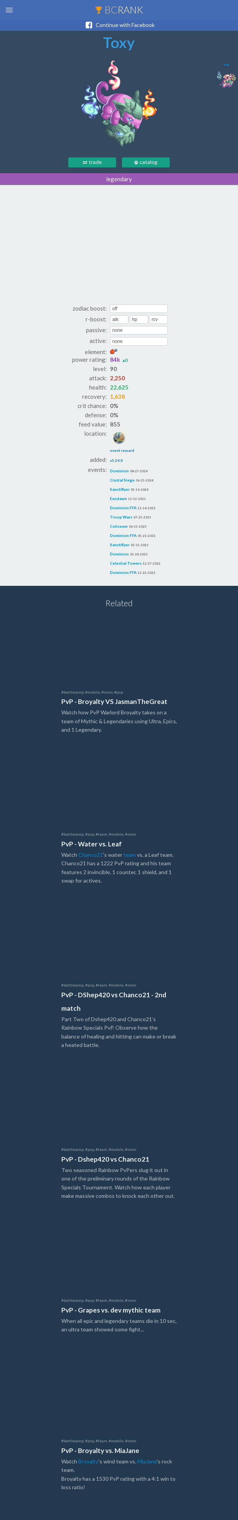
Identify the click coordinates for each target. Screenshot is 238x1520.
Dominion (119, 470)
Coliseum (119, 526)
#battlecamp (72, 692)
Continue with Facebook (119, 25)
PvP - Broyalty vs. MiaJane (100, 1450)
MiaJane (147, 1461)
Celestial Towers (126, 563)
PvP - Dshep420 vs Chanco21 (105, 1159)
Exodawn (118, 498)
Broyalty (88, 1461)
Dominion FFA (123, 507)
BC (119, 9)
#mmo (107, 692)
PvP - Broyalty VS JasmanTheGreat (114, 701)
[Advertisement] (119, 247)
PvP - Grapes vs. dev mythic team (110, 1310)
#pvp (118, 692)
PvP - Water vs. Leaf (91, 844)
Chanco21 (90, 854)
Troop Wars (121, 517)
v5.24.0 (116, 460)
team (129, 854)
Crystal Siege (122, 480)
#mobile (92, 692)
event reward (122, 441)
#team (101, 834)
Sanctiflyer (120, 489)
